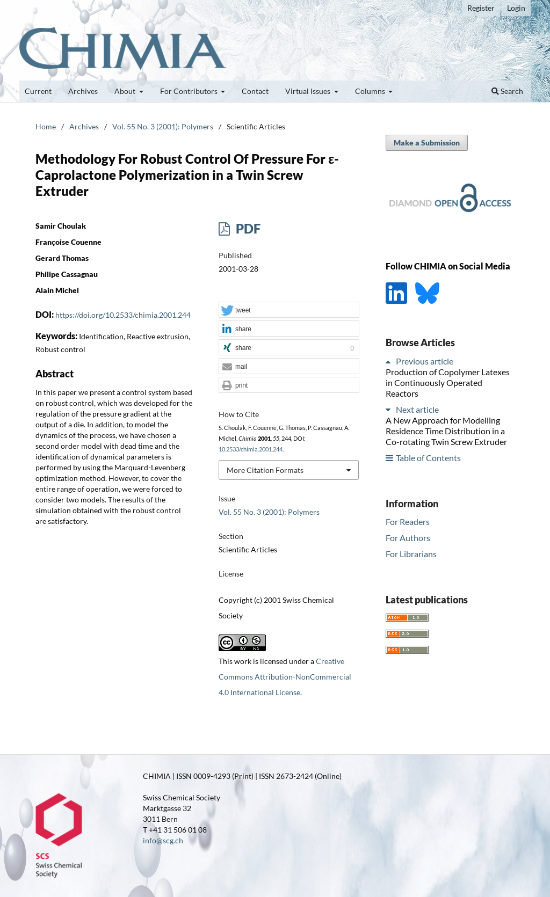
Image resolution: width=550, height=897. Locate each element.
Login (516, 7)
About (125, 91)
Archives (83, 91)
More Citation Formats (265, 470)
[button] (289, 310)
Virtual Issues (308, 91)
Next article (417, 409)
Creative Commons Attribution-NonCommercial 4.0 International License (285, 677)
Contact (255, 91)
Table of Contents (428, 458)
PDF (246, 228)
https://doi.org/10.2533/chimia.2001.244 (123, 314)
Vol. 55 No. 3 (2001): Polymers (162, 126)
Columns (371, 91)
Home (45, 126)
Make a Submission (427, 142)
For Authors (408, 538)
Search (507, 91)
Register (481, 7)
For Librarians (411, 554)
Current (38, 91)
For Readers (408, 521)
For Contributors (189, 91)
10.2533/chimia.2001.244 (251, 449)
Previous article (424, 361)
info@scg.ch (163, 840)
